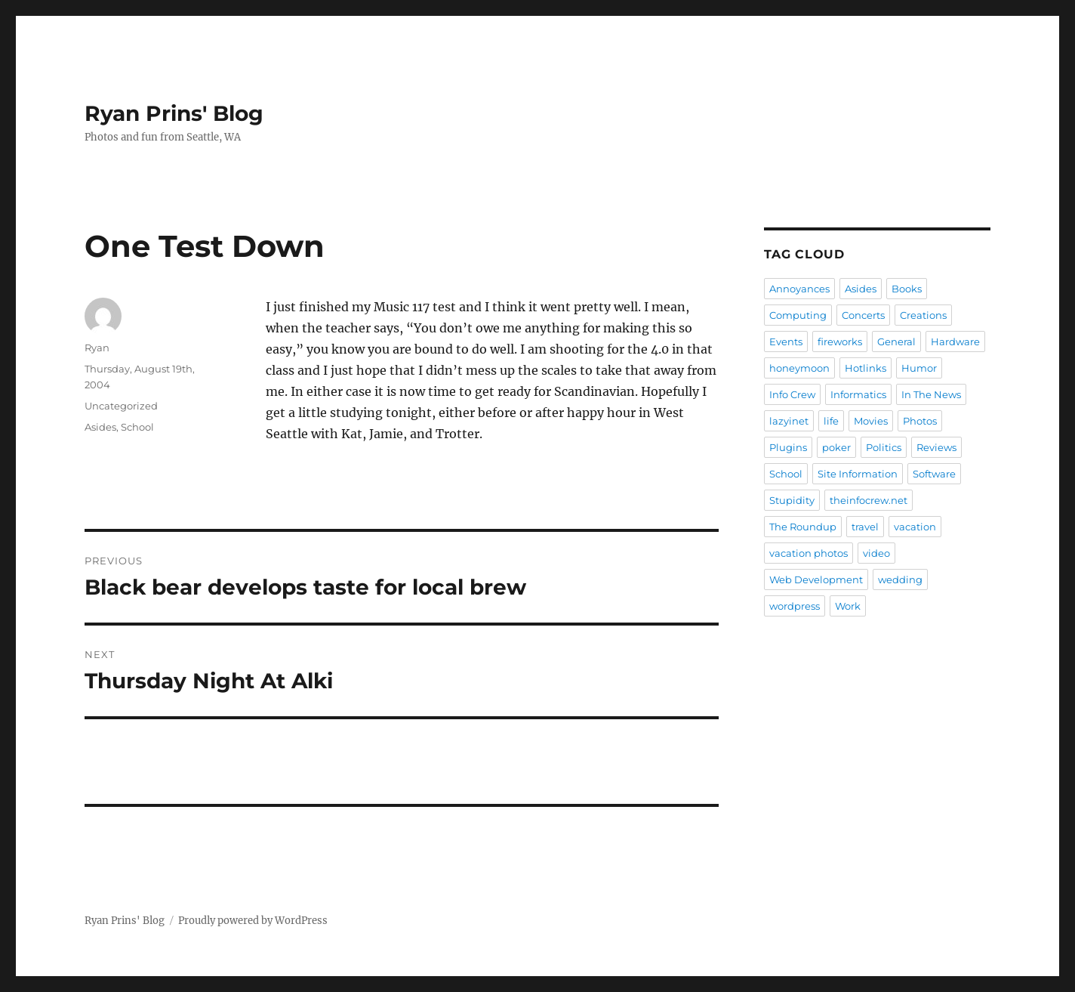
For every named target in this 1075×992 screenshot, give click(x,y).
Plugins (788, 447)
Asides (100, 427)
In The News (931, 394)
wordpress (794, 606)
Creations (923, 315)
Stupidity (792, 500)
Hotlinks (865, 368)
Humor (919, 368)
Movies (871, 421)
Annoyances (799, 289)
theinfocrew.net (868, 500)
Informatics (858, 394)
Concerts (863, 315)
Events (785, 341)
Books (907, 289)
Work (848, 606)
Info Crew (792, 394)
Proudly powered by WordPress (253, 920)
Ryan (97, 347)
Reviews (936, 447)
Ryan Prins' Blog (174, 113)
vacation (915, 527)
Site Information (858, 474)
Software (934, 474)
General (896, 341)
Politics (883, 447)
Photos (920, 421)
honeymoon (799, 368)
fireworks (840, 341)
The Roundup (802, 527)
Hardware (955, 341)
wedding (900, 579)
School (137, 427)
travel (865, 527)
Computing (798, 315)
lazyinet (789, 421)
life (831, 421)
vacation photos (808, 553)
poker (836, 447)
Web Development (816, 579)
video (876, 553)
